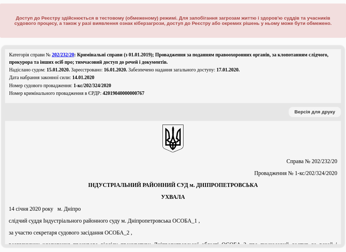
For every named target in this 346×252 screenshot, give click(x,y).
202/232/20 (63, 54)
